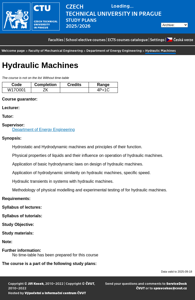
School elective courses (86, 39)
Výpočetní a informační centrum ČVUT (55, 293)
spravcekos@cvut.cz (170, 288)
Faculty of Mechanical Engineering (55, 50)
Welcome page (13, 50)
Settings (157, 39)
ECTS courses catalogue (128, 39)
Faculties (55, 39)
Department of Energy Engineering (114, 50)
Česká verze (180, 39)
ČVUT (90, 283)
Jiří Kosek (36, 283)
